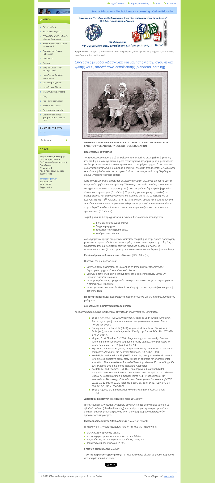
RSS (158, 3)
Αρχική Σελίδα (81, 51)
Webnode (169, 476)
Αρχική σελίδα (117, 3)
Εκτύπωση (172, 3)
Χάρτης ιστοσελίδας (140, 3)
